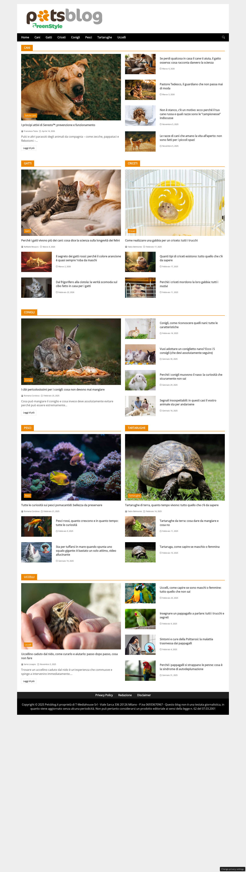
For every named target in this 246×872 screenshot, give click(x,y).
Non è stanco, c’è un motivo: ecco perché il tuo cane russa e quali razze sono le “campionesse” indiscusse (190, 114)
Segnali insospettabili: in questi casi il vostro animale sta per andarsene (188, 402)
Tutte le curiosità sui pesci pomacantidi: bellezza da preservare (61, 505)
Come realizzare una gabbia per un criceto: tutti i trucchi (161, 240)
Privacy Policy (104, 695)
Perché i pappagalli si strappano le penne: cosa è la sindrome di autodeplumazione (191, 667)
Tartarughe (104, 37)
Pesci (88, 37)
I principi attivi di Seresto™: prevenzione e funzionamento (58, 125)
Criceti (61, 37)
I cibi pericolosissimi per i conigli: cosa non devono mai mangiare (63, 389)
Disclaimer (144, 695)
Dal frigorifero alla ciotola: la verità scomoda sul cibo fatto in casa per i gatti (86, 284)
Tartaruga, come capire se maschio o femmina (190, 547)
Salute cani (30, 115)
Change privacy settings (232, 869)
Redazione (125, 695)
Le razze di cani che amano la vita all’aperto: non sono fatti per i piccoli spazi (191, 138)
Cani (37, 37)
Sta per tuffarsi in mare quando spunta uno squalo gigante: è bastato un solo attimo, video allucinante (86, 551)
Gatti (49, 37)
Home (25, 37)
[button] (223, 37)
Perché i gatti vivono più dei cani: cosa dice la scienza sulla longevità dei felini (70, 240)
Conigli (75, 37)
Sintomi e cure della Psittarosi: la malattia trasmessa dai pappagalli (186, 641)
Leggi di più (29, 148)
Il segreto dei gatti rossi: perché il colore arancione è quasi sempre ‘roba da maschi (88, 258)
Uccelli (121, 37)
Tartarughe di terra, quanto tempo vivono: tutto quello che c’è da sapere (171, 505)
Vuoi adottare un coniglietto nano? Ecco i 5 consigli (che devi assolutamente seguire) (187, 351)
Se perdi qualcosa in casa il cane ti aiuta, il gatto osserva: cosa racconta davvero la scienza (190, 60)
